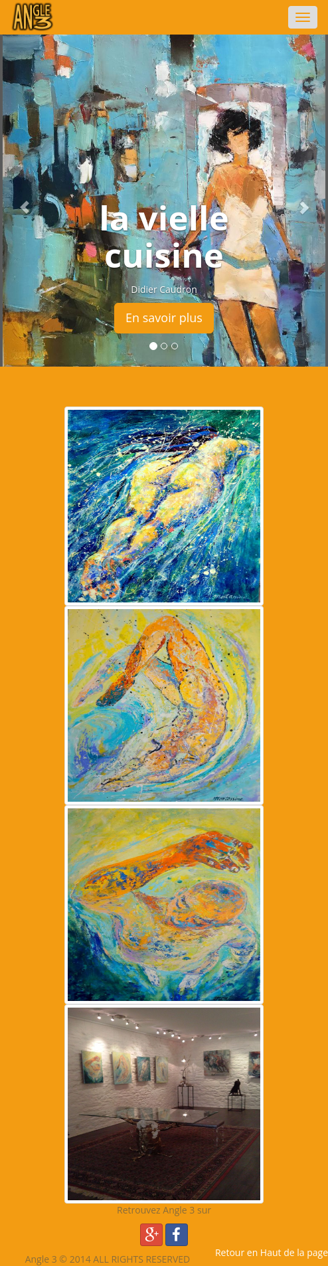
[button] (24, 201)
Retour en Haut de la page (271, 1252)
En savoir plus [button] (164, 317)
